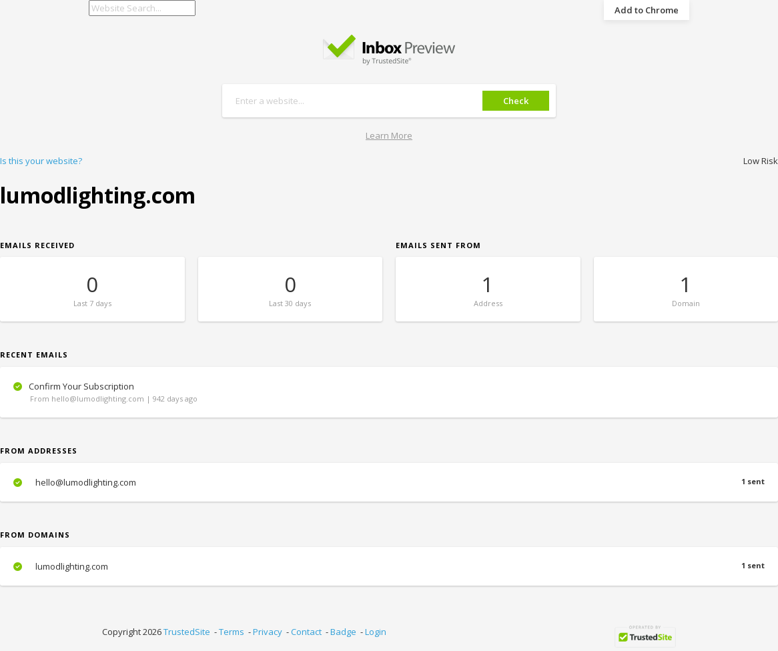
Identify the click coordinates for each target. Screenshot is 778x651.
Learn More (389, 135)
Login (375, 632)
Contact (306, 632)
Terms (231, 632)
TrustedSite (186, 632)
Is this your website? (41, 161)
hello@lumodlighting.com (389, 482)
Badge (343, 632)
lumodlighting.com (389, 566)
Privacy (267, 632)
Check (515, 101)
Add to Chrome (647, 10)
